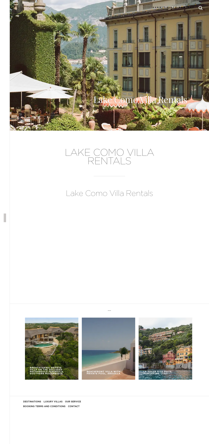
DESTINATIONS (32, 402)
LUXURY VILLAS (53, 402)
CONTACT (74, 406)
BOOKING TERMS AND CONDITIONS (44, 406)
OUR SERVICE (73, 402)
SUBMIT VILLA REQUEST (174, 7)
